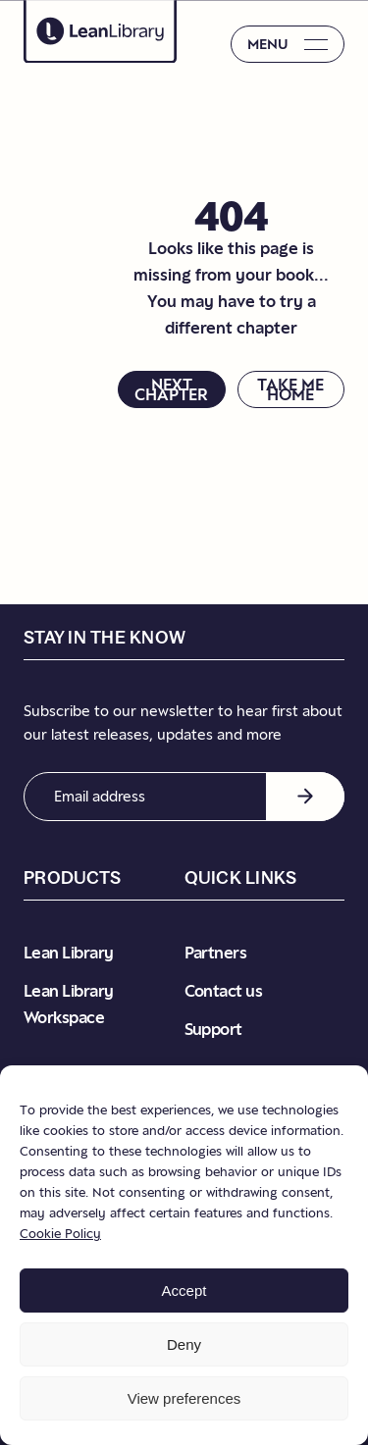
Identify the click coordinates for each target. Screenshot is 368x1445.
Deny (184, 1344)
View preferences (184, 1398)
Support (213, 1029)
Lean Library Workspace (69, 1004)
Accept (184, 1290)
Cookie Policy (60, 1233)
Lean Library (69, 952)
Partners (215, 952)
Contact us (223, 991)
